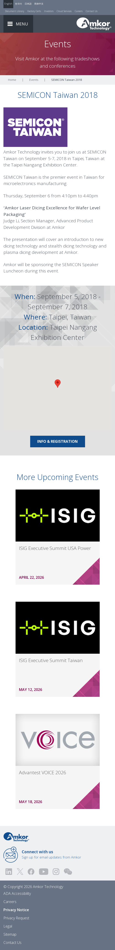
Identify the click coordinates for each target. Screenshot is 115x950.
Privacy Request (16, 917)
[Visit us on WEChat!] (68, 871)
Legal (7, 926)
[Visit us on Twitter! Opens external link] (20, 871)
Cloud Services (64, 11)
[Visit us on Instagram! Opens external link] (56, 871)
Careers (79, 11)
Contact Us (91, 11)
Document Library (14, 11)
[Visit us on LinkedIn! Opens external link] (9, 871)
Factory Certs (34, 11)
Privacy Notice (16, 909)
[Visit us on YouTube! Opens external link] (43, 871)
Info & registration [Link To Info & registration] (57, 441)
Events (33, 80)
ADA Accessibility (17, 893)
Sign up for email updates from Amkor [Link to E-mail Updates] (51, 854)
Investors (48, 11)
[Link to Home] (16, 836)
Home (12, 80)
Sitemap (9, 934)
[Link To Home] (94, 24)
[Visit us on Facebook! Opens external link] (31, 871)
